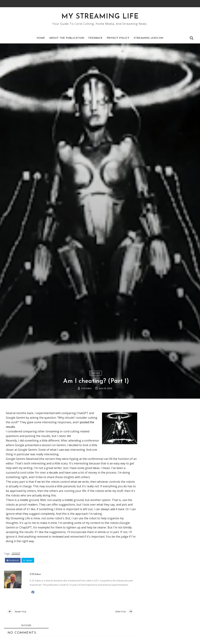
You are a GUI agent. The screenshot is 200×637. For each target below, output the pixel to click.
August (151, 562)
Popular (167, 454)
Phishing (151, 574)
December (153, 545)
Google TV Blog (153, 493)
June (149, 570)
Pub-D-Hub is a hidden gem (163, 617)
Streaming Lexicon (148, 38)
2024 (146, 541)
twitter (27, 587)
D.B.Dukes (86, 415)
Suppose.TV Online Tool (154, 513)
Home (41, 38)
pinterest (43, 587)
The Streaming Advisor (153, 506)
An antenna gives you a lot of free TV (170, 586)
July (149, 566)
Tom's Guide (146, 503)
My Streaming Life (100, 16)
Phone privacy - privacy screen (165, 613)
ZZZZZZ (95, 399)
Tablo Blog (150, 486)
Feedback (95, 38)
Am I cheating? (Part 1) (160, 609)
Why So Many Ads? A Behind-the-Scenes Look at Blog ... (167, 579)
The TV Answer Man (151, 476)
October (152, 554)
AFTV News (150, 479)
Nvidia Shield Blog (154, 489)
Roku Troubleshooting (160, 632)
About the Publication (66, 38)
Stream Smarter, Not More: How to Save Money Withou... (168, 622)
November (153, 550)
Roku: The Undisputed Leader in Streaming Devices (166, 598)
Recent (148, 454)
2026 (146, 533)
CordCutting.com (149, 510)
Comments (186, 454)
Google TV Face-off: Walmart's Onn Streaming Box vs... (168, 591)
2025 (146, 537)
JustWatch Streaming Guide (156, 516)
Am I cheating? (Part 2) (160, 605)
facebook (13, 587)
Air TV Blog (150, 496)
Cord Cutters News (150, 472)
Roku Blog (149, 483)
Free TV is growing (157, 628)
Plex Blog (149, 499)
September (153, 558)
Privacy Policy (118, 38)
